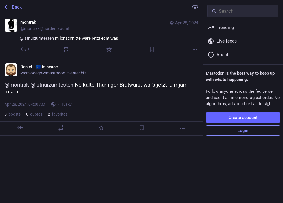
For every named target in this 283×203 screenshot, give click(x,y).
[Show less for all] (195, 7)
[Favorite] (109, 49)
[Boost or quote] (66, 49)
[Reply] (25, 49)
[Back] (93, 7)
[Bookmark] (152, 49)
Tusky (66, 104)
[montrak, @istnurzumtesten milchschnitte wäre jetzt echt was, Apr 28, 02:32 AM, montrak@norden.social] (101, 36)
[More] (194, 49)
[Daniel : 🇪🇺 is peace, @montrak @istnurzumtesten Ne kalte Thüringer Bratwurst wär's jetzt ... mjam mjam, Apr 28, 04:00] (101, 97)
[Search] (242, 11)
